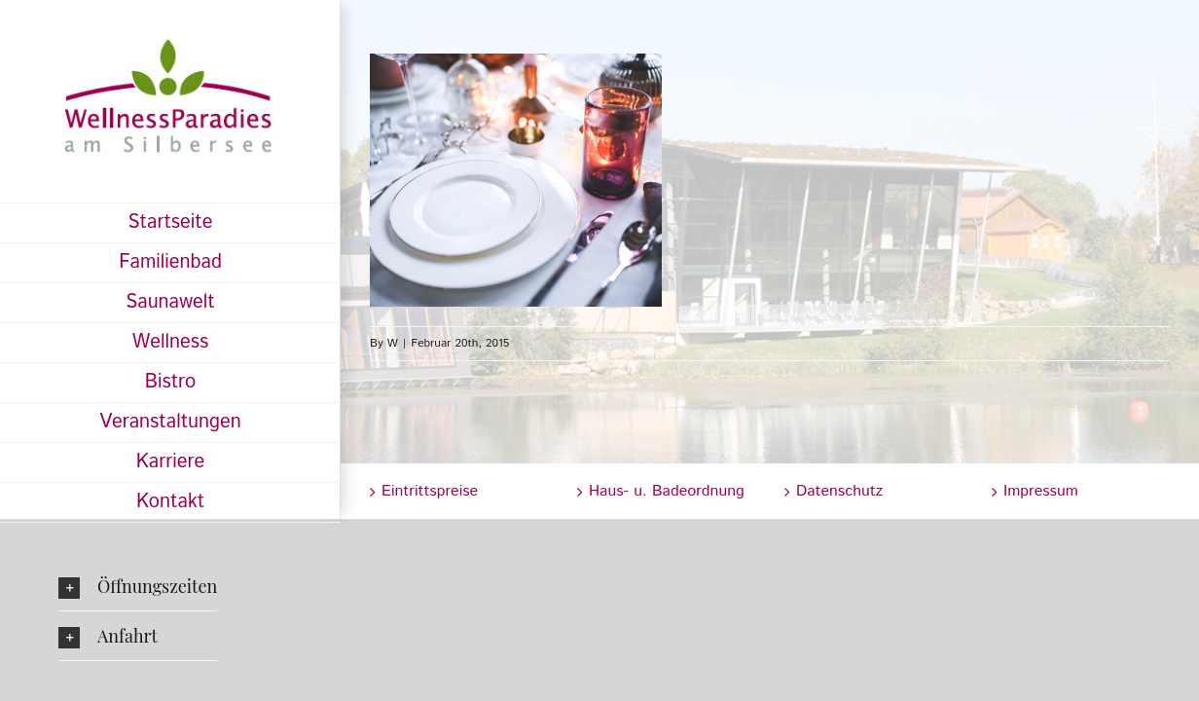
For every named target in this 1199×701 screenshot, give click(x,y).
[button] (137, 586)
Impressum (1040, 491)
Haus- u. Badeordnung (667, 491)
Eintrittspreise (430, 491)
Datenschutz (839, 491)
